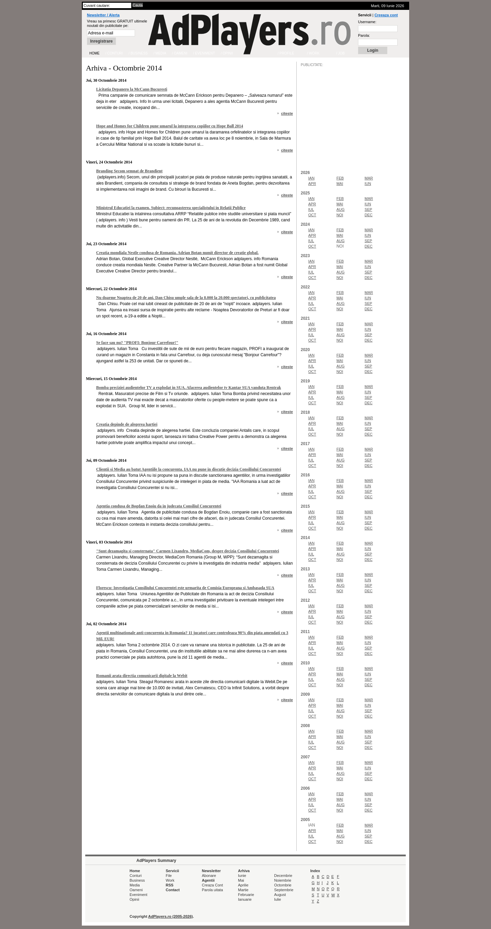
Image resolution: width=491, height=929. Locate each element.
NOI (340, 215)
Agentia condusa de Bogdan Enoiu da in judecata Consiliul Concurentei (158, 506)
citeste (287, 113)
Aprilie (243, 885)
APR (312, 184)
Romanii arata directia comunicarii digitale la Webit (142, 675)
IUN (367, 184)
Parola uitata (212, 890)
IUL (311, 209)
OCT (312, 215)
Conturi (136, 875)
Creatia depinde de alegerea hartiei (127, 424)
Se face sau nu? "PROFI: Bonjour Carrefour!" (137, 342)
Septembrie (283, 890)
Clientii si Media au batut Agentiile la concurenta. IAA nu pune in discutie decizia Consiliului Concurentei (188, 469)
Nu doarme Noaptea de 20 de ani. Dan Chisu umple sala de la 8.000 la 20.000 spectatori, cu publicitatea (186, 297)
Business (137, 880)
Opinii (134, 899)
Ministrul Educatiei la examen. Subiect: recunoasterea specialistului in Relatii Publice (171, 207)
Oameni (136, 890)
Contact (173, 890)
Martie (243, 890)
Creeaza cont (386, 15)
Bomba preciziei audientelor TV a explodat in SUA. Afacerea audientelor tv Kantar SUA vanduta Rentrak (188, 387)
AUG (341, 209)
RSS (170, 885)
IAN (311, 178)
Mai (241, 880)
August (280, 895)
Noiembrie (282, 880)
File (169, 875)
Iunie (242, 875)
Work (170, 880)
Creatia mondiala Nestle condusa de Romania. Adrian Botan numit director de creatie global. (177, 252)
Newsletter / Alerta (103, 15)
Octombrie (283, 885)
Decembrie (283, 875)
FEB (340, 178)
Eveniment (138, 895)
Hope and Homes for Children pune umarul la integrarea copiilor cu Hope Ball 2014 (169, 126)
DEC (368, 215)
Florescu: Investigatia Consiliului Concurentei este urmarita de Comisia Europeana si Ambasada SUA (185, 587)
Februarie (246, 895)
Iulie (277, 899)
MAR (368, 178)
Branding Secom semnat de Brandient (129, 171)
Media (135, 885)
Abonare (209, 875)
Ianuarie (245, 899)
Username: (367, 22)
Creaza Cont (212, 885)
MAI (340, 184)
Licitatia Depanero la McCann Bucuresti (131, 89)
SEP (368, 209)
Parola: (364, 35)
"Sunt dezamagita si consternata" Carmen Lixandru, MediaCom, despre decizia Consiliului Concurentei (187, 551)
